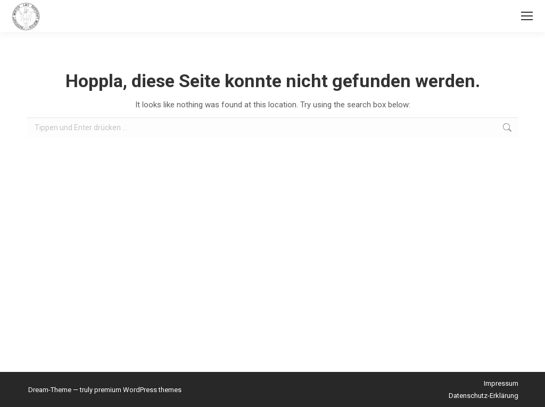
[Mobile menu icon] (526, 16)
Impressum (501, 383)
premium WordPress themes (137, 390)
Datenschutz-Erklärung (483, 396)
